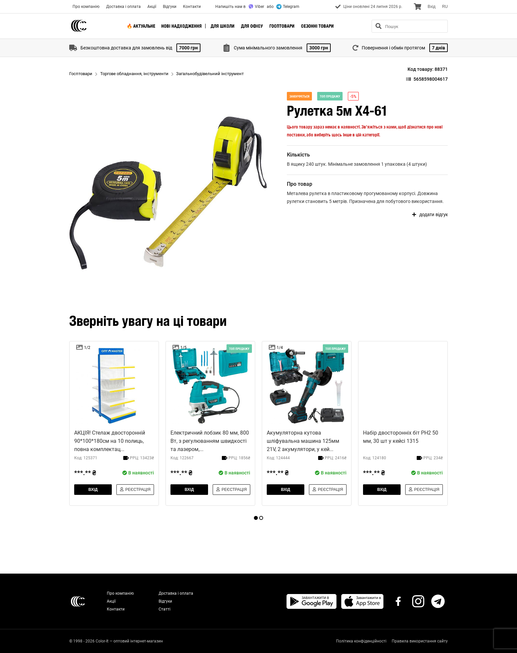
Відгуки (169, 6)
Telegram (287, 6)
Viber (256, 6)
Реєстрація (135, 489)
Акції (151, 6)
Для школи (222, 26)
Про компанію (86, 6)
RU (445, 6)
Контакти (192, 6)
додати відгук (430, 214)
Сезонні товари (317, 26)
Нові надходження (181, 26)
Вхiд (432, 6)
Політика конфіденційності (361, 641)
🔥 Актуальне (141, 26)
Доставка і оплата (123, 6)
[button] (168, 190)
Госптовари (281, 26)
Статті (164, 609)
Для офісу (252, 26)
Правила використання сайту (420, 641)
